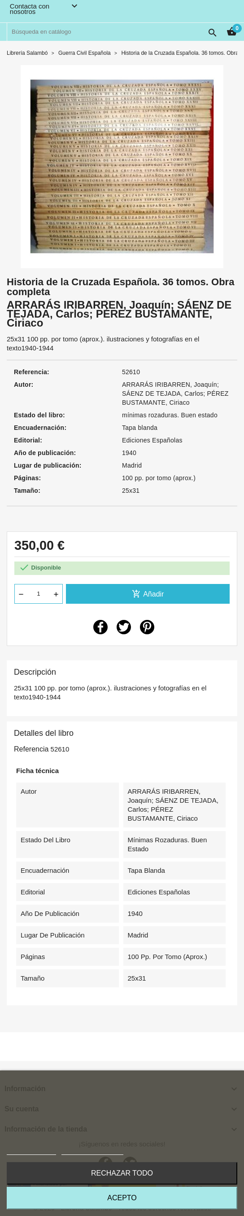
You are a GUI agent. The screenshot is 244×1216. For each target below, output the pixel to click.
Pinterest (147, 627)
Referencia (31, 749)
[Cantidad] (38, 594)
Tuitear (124, 627)
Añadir (148, 593)
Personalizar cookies (92, 1150)
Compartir (100, 627)
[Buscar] (114, 32)
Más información (31, 1150)
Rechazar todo (122, 1173)
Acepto (122, 1198)
